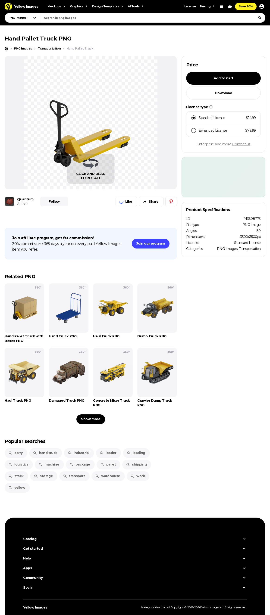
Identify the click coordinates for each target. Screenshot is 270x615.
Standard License (247, 243)
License (190, 6)
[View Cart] (221, 6)
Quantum (25, 199)
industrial (78, 453)
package (79, 464)
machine (48, 464)
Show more (90, 419)
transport (74, 476)
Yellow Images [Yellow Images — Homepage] (35, 607)
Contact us (241, 144)
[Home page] (6, 48)
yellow (16, 487)
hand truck (45, 453)
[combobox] (152, 17)
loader (108, 453)
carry (15, 453)
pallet (108, 464)
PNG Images (227, 249)
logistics (18, 464)
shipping (136, 464)
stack (16, 476)
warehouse (107, 476)
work (137, 476)
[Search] (260, 18)
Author (22, 204)
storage (43, 476)
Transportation (250, 249)
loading (136, 453)
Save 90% (246, 6)
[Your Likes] (230, 6)
